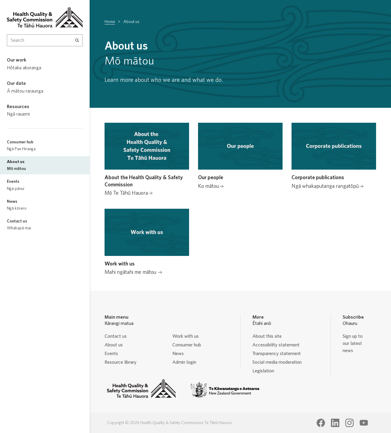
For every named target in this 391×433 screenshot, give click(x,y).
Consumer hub (186, 345)
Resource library (121, 362)
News (178, 353)
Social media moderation (277, 362)
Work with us (185, 336)
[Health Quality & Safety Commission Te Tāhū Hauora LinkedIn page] (335, 423)
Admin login (184, 362)
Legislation (263, 370)
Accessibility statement (276, 345)
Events (111, 353)
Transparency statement (276, 353)
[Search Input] (45, 40)
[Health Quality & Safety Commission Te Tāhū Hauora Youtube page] (364, 423)
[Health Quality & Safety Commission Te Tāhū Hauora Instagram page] (349, 423)
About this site (267, 336)
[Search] (77, 40)
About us (114, 345)
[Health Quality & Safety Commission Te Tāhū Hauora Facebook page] (321, 423)
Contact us (116, 336)
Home (110, 22)
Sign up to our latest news (353, 343)
